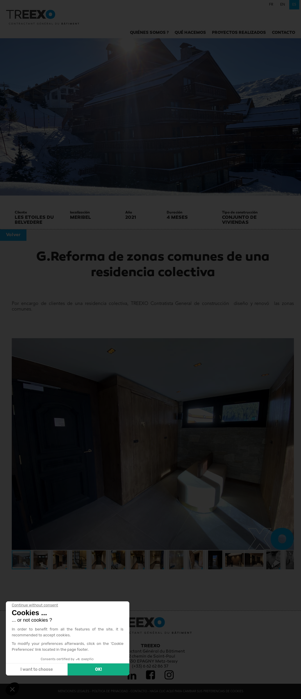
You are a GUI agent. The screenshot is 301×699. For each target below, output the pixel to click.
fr (271, 4)
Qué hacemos (190, 32)
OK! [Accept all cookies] (98, 669)
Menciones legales (73, 691)
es (294, 4)
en (282, 4)
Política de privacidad (110, 691)
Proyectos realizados (239, 32)
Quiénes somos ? (149, 32)
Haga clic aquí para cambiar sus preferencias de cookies (196, 691)
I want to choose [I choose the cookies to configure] (36, 669)
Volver (13, 235)
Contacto (283, 32)
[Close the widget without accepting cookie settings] (35, 605)
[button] (17, 444)
